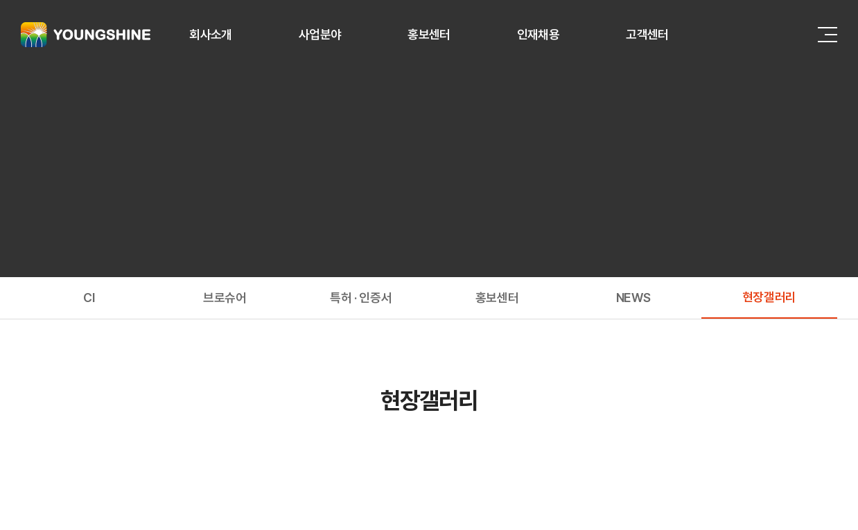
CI (88, 297)
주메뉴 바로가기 (0, 0)
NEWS (633, 297)
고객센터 (647, 34)
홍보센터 (429, 34)
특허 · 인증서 (361, 297)
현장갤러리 (769, 297)
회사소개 (210, 34)
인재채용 (538, 34)
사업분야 (320, 34)
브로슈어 (225, 297)
